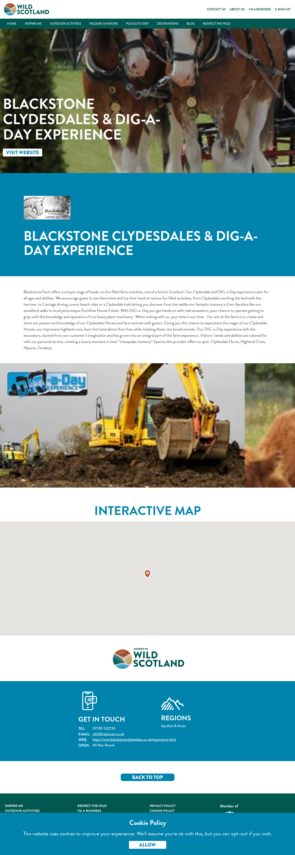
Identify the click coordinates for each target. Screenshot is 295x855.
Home (12, 23)
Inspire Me (33, 23)
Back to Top (147, 777)
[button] (147, 574)
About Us (237, 9)
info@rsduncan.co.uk (108, 734)
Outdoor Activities (65, 23)
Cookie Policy (162, 810)
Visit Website (22, 152)
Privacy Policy (163, 805)
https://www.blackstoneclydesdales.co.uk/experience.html (134, 740)
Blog (191, 23)
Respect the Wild (216, 23)
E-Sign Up (282, 9)
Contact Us (216, 9)
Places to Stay (137, 23)
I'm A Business (89, 810)
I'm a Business (260, 9)
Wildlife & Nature (103, 23)
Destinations (167, 23)
